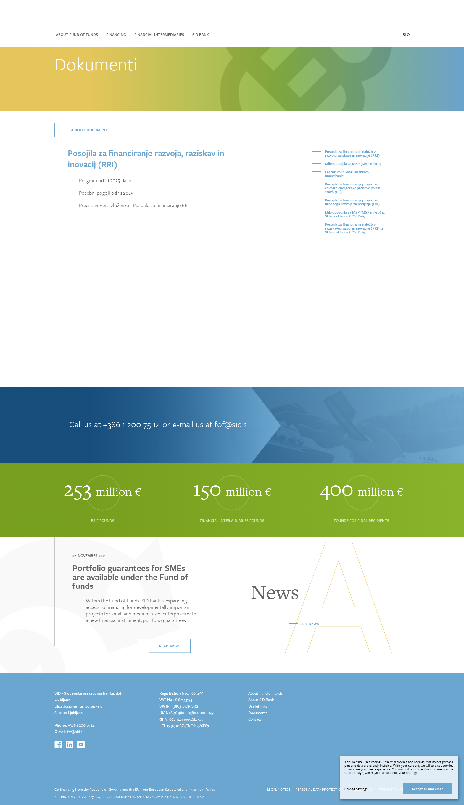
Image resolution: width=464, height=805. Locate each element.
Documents (258, 713)
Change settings (356, 789)
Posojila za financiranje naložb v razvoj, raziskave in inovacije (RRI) (352, 153)
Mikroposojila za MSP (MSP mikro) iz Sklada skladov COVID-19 (355, 214)
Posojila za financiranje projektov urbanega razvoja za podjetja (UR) (352, 201)
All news (310, 623)
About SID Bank (261, 700)
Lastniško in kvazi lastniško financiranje (347, 173)
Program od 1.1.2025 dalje (105, 180)
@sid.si (77, 732)
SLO (406, 34)
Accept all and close (427, 788)
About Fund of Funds (77, 34)
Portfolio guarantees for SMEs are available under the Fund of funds (130, 576)
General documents (89, 129)
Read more (169, 646)
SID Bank (200, 34)
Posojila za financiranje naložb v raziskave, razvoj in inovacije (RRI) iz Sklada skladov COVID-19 (354, 228)
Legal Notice (278, 789)
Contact (254, 719)
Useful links (257, 706)
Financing (116, 34)
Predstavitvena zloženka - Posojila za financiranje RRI (134, 205)
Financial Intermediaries (159, 34)
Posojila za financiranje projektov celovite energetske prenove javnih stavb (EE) (352, 187)
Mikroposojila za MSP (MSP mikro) (353, 163)
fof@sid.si (232, 424)
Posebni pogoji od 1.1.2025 (106, 193)
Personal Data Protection (319, 789)
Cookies (350, 772)
